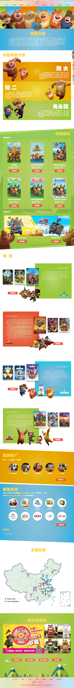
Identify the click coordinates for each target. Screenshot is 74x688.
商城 (52, 4)
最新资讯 (21, 4)
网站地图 (51, 679)
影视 (29, 4)
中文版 (65, 1)
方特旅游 (44, 679)
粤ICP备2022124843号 (49, 685)
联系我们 (22, 679)
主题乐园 (67, 4)
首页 (7, 4)
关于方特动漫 (15, 679)
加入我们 (29, 679)
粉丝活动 (60, 4)
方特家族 (14, 4)
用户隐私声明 (59, 679)
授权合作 (45, 4)
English (68, 1)
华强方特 (37, 679)
